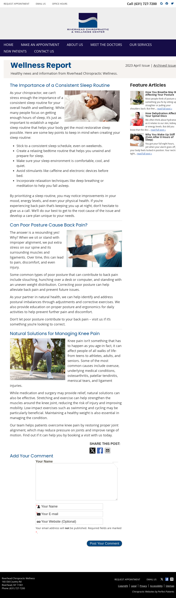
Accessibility (156, 585)
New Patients (15, 51)
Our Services (141, 44)
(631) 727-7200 (145, 3)
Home (8, 44)
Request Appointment (16, 3)
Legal (134, 585)
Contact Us (44, 51)
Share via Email (108, 451)
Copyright (123, 585)
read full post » (164, 108)
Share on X (93, 451)
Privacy (143, 585)
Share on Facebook (100, 451)
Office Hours (59, 3)
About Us (75, 44)
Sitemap (170, 585)
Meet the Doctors (106, 44)
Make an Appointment (40, 44)
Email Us (41, 3)
